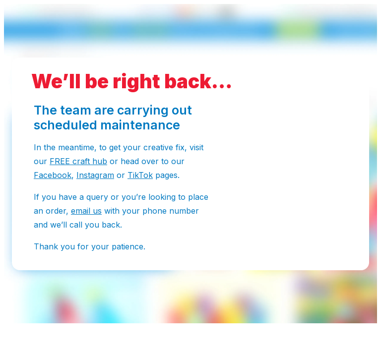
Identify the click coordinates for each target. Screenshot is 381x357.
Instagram (95, 175)
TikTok (140, 175)
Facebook (52, 175)
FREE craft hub (78, 161)
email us (86, 211)
